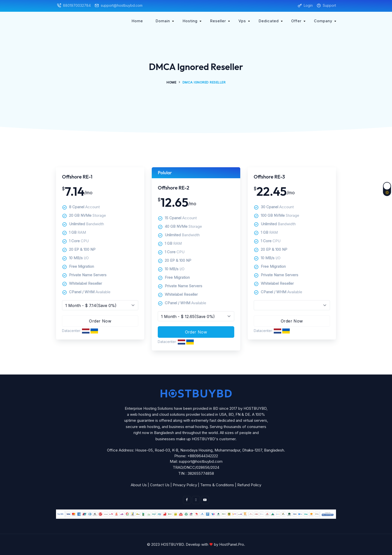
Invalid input (100, 305)
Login (308, 5)
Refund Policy (249, 484)
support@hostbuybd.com (121, 5)
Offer (296, 20)
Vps (242, 20)
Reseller (218, 20)
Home (137, 20)
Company (323, 20)
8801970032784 (77, 5)
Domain (163, 20)
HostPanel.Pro (231, 544)
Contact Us (160, 484)
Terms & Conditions (217, 484)
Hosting (190, 20)
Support (329, 5)
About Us (139, 484)
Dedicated (268, 20)
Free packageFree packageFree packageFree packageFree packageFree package (292, 305)
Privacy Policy (185, 484)
